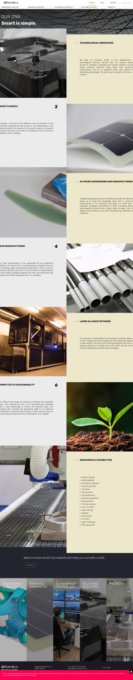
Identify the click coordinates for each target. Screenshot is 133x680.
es (123, 3)
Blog (102, 3)
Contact (113, 3)
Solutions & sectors (89, 7)
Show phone (81, 667)
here (35, 675)
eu (126, 3)
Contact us (30, 565)
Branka (92, 3)
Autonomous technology (64, 7)
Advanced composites (38, 585)
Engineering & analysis (10, 7)
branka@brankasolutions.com (77, 668)
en (130, 3)
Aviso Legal (106, 667)
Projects (111, 7)
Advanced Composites (36, 7)
